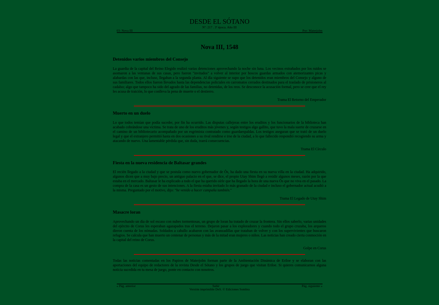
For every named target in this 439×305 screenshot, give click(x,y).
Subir (216, 286)
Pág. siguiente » (312, 286)
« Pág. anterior (126, 286)
